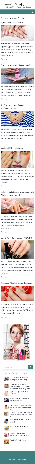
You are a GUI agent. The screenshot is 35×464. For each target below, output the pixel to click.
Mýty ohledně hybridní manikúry (13, 22)
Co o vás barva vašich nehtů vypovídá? (15, 65)
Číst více (4, 59)
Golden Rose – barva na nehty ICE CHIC (16, 238)
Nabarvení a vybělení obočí (19, 426)
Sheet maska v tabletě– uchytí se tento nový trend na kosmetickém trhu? (21, 407)
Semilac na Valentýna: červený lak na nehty (17, 283)
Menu (2, 12)
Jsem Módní (12, 459)
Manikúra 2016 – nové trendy (12, 148)
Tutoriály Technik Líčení (18, 440)
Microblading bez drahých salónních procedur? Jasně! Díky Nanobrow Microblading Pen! (21, 386)
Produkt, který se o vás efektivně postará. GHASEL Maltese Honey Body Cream (21, 415)
